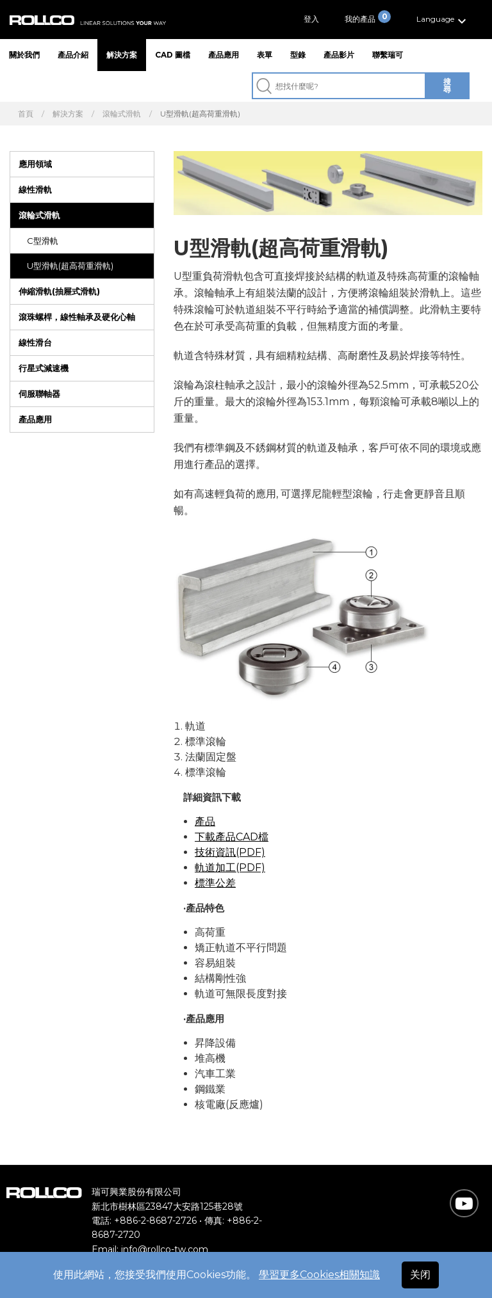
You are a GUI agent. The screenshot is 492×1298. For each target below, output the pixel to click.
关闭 (420, 1275)
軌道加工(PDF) (230, 867)
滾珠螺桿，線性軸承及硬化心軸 (77, 317)
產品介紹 (73, 55)
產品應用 (223, 55)
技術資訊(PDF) (230, 852)
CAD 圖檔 (172, 55)
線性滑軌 (35, 189)
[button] (443, 19)
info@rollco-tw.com (164, 1249)
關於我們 (24, 55)
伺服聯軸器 (39, 394)
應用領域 (35, 164)
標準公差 (215, 883)
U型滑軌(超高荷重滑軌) (70, 265)
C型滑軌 (42, 241)
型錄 (298, 55)
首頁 (25, 114)
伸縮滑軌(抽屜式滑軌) (59, 291)
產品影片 (339, 55)
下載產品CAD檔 (231, 837)
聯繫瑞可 (387, 55)
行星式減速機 (44, 368)
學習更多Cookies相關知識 (319, 1275)
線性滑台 (35, 342)
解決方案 (121, 55)
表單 (264, 55)
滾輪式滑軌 (121, 114)
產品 (205, 821)
